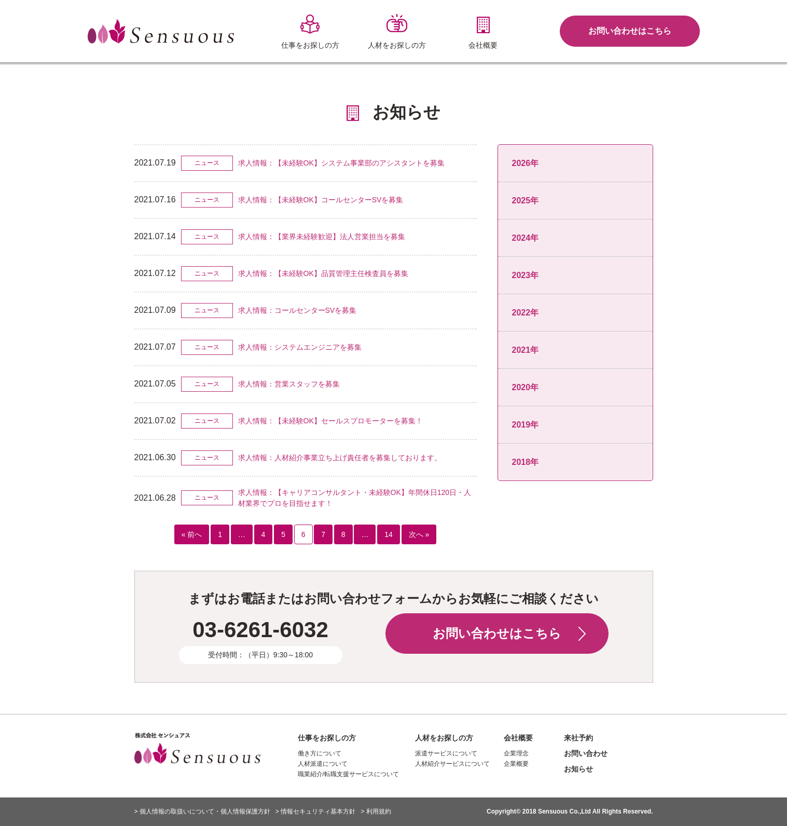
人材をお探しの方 (444, 738)
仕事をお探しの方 (327, 738)
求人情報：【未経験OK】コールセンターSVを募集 (321, 200)
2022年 (525, 312)
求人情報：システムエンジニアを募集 (300, 347)
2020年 (525, 387)
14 (388, 534)
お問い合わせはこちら (629, 30)
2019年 (525, 424)
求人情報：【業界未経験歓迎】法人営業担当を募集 (321, 236)
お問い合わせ (585, 753)
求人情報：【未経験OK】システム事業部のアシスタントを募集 (341, 163)
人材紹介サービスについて (452, 763)
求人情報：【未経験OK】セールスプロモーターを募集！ (330, 421)
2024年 (525, 237)
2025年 (525, 200)
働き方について (319, 753)
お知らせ (578, 769)
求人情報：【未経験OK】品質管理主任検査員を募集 (323, 273)
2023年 (525, 275)
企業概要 (516, 763)
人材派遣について (323, 763)
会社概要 (518, 738)
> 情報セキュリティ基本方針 (315, 811)
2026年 (525, 163)
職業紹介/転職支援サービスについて (348, 774)
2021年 (525, 350)
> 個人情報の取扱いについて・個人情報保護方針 (202, 811)
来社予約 (578, 738)
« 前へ (192, 534)
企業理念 (516, 753)
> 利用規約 (376, 811)
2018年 (525, 462)
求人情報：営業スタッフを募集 (289, 384)
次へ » (419, 534)
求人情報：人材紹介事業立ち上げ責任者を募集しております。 (339, 457)
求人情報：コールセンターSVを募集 (297, 310)
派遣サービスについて (446, 753)
